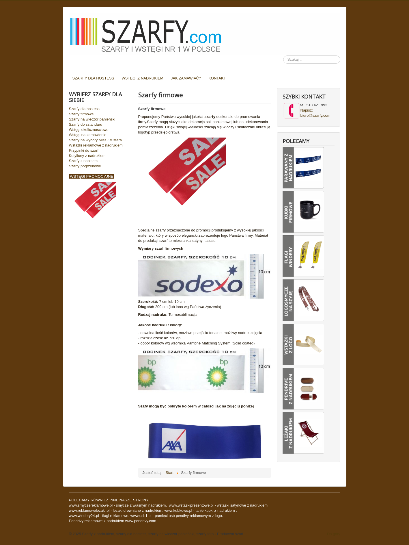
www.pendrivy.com (140, 521)
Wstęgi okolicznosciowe (89, 129)
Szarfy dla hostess (84, 109)
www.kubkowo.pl (178, 510)
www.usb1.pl (141, 516)
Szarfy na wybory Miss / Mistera (95, 140)
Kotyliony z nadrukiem (87, 155)
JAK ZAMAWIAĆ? (186, 78)
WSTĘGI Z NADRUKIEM (142, 78)
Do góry (333, 534)
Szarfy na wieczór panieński (92, 119)
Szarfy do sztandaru (85, 124)
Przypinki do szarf (84, 150)
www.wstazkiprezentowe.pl (191, 505)
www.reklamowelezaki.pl (90, 510)
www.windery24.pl (84, 516)
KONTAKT (217, 78)
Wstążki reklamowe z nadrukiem (96, 145)
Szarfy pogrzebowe (85, 166)
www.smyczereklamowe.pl (91, 505)
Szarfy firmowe (81, 114)
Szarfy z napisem (83, 161)
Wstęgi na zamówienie (88, 135)
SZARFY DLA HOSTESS (93, 78)
